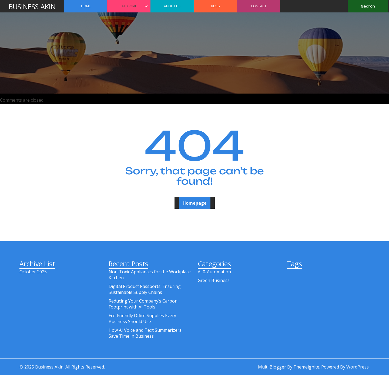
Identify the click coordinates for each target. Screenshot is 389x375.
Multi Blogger (272, 367)
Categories (128, 6)
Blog (215, 6)
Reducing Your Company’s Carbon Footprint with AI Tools (143, 304)
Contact (258, 6)
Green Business (214, 280)
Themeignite (306, 367)
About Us (172, 6)
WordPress (357, 367)
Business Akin (32, 6)
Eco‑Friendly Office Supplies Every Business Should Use (142, 318)
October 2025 (33, 272)
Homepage (195, 203)
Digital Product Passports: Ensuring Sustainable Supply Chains (145, 289)
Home (85, 6)
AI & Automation (214, 272)
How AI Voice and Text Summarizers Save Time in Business (145, 333)
